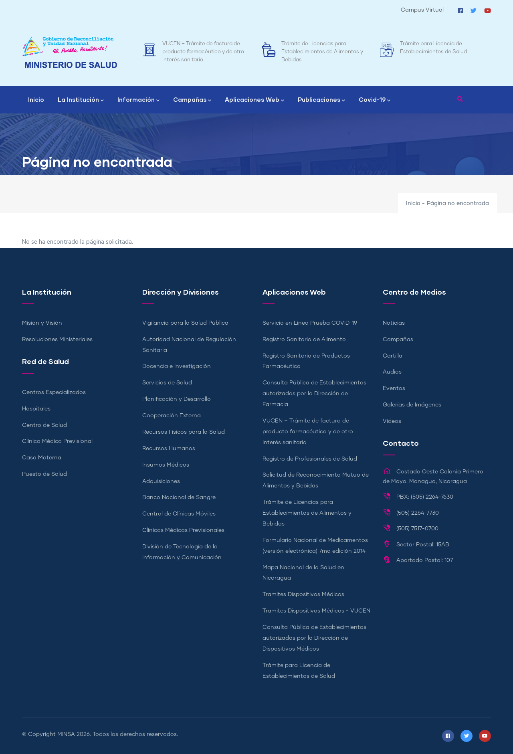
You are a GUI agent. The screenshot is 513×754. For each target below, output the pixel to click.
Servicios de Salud (167, 383)
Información (138, 100)
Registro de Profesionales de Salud (310, 459)
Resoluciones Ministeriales (57, 339)
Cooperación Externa (171, 415)
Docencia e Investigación (176, 366)
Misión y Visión (42, 323)
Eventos (394, 388)
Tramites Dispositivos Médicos (303, 594)
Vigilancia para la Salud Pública (185, 323)
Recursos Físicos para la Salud (183, 432)
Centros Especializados (54, 392)
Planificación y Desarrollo (176, 399)
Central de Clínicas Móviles (179, 514)
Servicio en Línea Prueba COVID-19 (310, 323)
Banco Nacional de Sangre (179, 497)
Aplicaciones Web (254, 100)
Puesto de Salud (44, 474)
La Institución (81, 100)
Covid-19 (374, 100)
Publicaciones (321, 100)
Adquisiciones (161, 481)
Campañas (192, 100)
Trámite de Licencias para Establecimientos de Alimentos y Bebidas (322, 52)
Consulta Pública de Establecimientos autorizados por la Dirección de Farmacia (314, 393)
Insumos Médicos (165, 465)
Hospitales (36, 409)
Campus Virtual (422, 10)
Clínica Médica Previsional (57, 441)
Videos (392, 421)
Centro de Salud (44, 425)
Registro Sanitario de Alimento (304, 339)
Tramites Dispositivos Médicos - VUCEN (316, 611)
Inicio (36, 99)
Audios (392, 372)
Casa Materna (41, 458)
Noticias (394, 323)
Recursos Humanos (168, 448)
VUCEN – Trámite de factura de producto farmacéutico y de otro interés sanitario (203, 52)
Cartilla (392, 356)
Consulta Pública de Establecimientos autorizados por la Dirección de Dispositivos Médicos (314, 638)
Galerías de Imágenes (412, 405)
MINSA (66, 734)
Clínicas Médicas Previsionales (183, 530)
